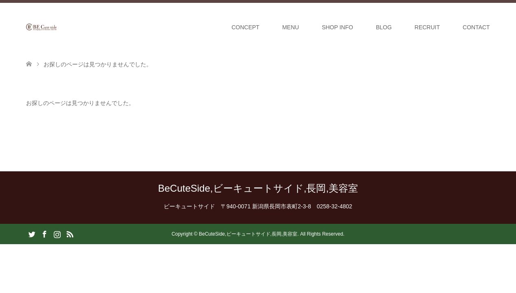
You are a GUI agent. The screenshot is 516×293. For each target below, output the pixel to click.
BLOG (384, 27)
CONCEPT (245, 27)
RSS (70, 233)
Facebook (44, 233)
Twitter (32, 233)
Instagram (57, 233)
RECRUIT (427, 27)
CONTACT (476, 27)
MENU (290, 27)
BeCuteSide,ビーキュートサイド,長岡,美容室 (258, 188)
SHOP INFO (337, 27)
